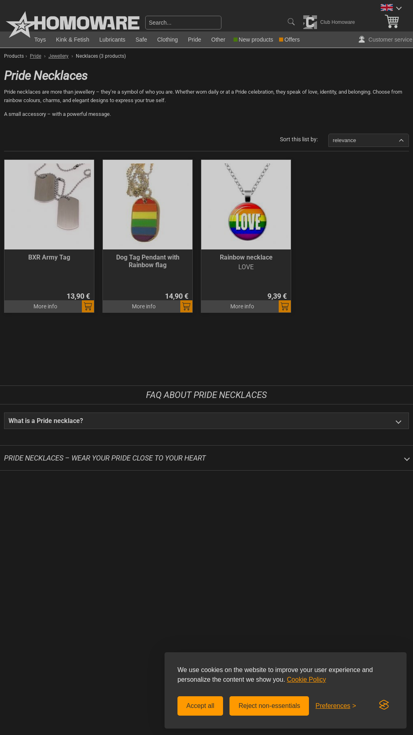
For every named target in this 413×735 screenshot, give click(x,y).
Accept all (200, 705)
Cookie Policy (306, 679)
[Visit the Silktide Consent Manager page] (384, 705)
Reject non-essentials (269, 705)
